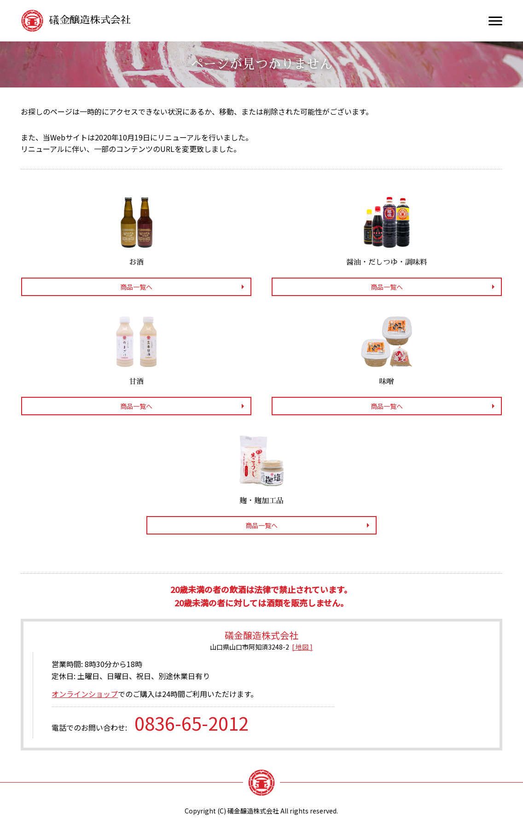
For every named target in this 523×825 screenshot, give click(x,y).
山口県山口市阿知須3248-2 (249, 646)
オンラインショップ (85, 693)
